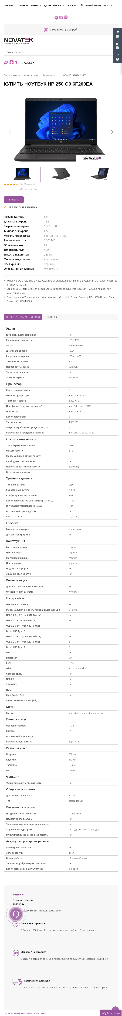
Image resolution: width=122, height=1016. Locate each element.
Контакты (36, 5)
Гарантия (71, 5)
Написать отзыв (31, 189)
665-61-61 (27, 63)
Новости (8, 5)
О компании (22, 5)
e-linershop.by (40, 1013)
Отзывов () (29, 184)
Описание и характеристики (23, 316)
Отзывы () (50, 316)
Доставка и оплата (54, 5)
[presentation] (10, 131)
